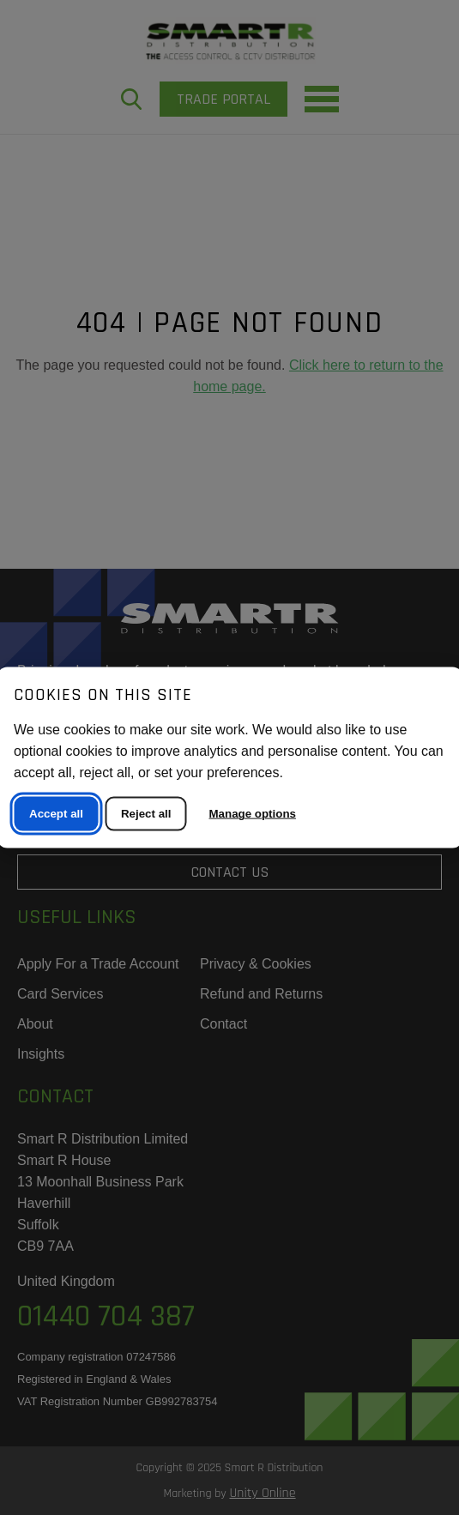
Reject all (146, 813)
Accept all (56, 813)
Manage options (252, 813)
